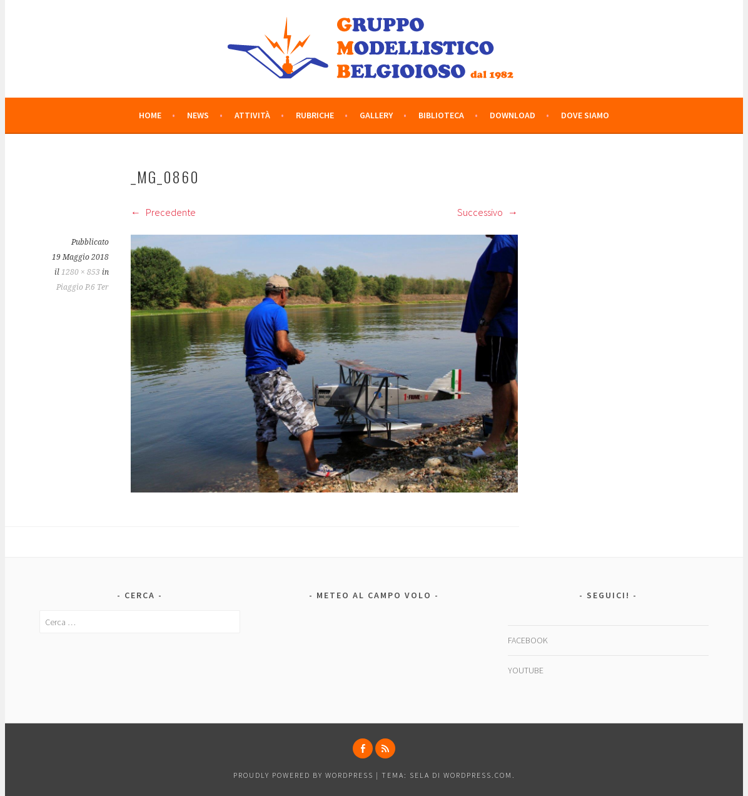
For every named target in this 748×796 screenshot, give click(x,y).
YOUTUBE (525, 670)
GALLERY (376, 115)
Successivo (487, 212)
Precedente (163, 212)
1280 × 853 (80, 272)
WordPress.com (477, 775)
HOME (150, 115)
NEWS (198, 115)
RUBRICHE (315, 115)
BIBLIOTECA (441, 115)
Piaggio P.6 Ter (82, 287)
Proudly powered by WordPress (303, 775)
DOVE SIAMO (585, 115)
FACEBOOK (528, 640)
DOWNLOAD (512, 115)
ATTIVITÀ (252, 115)
